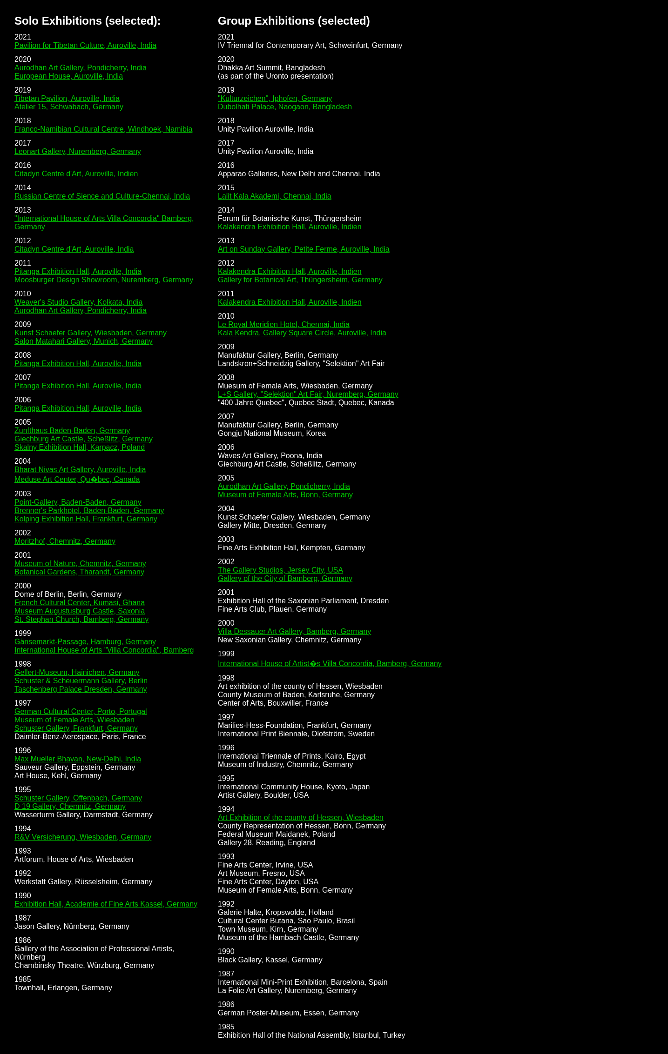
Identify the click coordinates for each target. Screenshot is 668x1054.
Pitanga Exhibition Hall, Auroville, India (78, 271)
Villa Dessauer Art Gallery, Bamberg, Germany (294, 631)
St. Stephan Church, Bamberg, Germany (81, 619)
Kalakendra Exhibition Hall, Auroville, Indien (290, 227)
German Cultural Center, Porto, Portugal (80, 711)
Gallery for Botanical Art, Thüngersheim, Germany (300, 280)
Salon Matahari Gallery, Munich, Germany (83, 341)
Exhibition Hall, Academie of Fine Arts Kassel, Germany (105, 904)
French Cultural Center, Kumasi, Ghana (79, 603)
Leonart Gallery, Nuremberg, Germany (77, 151)
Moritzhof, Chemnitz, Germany (64, 541)
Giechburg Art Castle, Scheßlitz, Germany (83, 439)
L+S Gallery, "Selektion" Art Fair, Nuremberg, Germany (308, 394)
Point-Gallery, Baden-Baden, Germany (78, 502)
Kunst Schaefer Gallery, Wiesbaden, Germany (90, 333)
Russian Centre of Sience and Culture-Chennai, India (102, 196)
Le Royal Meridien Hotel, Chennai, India (284, 324)
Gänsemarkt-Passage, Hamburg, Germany (85, 642)
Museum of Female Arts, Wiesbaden (74, 720)
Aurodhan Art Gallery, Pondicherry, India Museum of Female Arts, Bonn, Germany (285, 490)
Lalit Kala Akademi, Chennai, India (274, 196)
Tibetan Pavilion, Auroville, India (67, 98)
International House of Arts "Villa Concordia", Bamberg (104, 650)
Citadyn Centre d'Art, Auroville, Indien (76, 174)
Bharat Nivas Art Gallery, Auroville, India (80, 470)
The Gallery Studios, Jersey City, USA (280, 570)
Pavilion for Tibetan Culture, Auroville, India (85, 45)
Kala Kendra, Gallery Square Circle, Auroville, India (302, 333)
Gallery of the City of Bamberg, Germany (285, 578)
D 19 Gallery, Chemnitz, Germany (70, 806)
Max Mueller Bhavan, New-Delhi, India (77, 759)
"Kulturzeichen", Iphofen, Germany (275, 98)
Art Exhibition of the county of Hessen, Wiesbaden (301, 817)
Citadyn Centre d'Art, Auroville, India (74, 249)
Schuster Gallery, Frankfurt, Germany (76, 728)
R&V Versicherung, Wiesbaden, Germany (82, 837)
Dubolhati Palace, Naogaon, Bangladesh (285, 107)
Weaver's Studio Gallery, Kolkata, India (78, 302)
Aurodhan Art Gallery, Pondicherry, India (80, 68)
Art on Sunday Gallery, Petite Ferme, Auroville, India (304, 249)
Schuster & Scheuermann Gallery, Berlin (81, 681)
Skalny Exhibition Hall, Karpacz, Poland (79, 447)
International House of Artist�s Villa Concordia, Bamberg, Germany (330, 663)
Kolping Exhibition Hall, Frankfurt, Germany (85, 519)
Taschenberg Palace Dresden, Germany (80, 689)
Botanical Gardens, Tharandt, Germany (79, 572)
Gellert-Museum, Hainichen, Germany (77, 672)
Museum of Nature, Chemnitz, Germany (80, 563)
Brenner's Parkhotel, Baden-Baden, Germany (89, 510)
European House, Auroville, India (68, 76)
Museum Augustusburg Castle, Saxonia (79, 611)
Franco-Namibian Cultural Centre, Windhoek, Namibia (103, 129)
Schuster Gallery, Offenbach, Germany (78, 798)
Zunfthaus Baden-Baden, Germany (72, 430)
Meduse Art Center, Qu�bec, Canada (77, 479)
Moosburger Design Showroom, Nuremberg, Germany (103, 280)
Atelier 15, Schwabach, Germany (68, 107)
